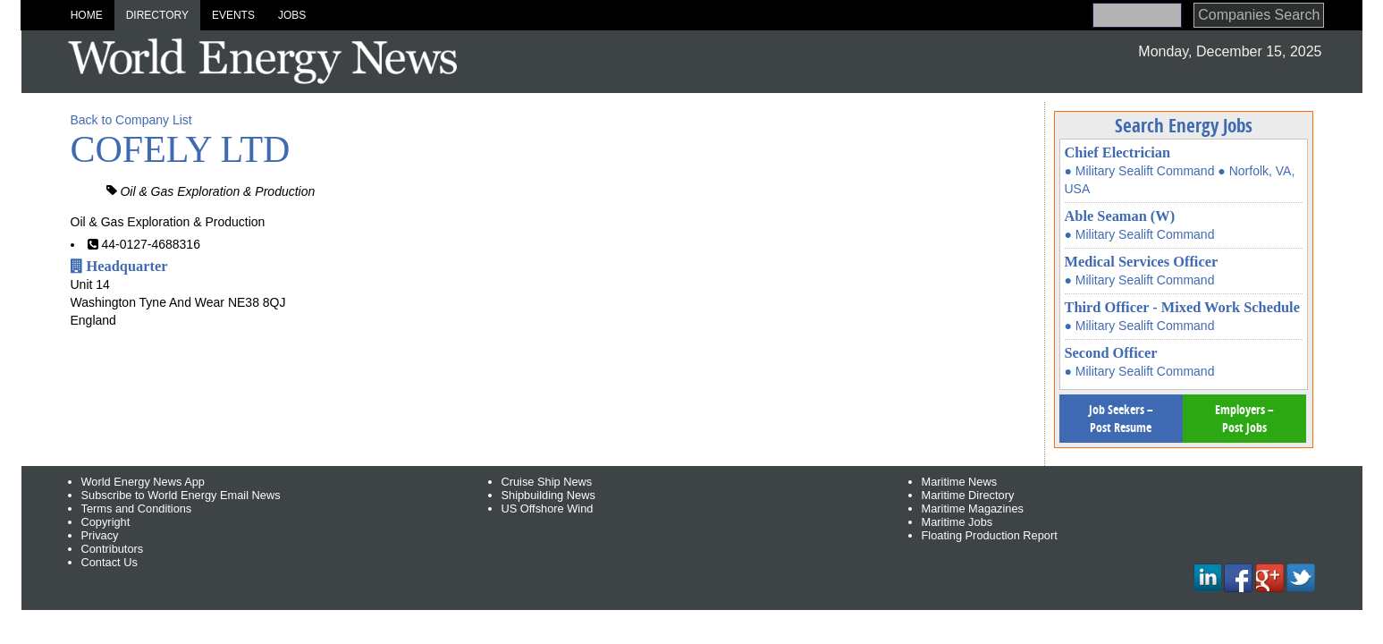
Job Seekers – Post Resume (1121, 418)
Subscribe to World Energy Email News (181, 495)
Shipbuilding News (548, 495)
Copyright (106, 522)
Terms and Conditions (136, 508)
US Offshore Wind (548, 508)
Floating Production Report (990, 535)
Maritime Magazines (973, 508)
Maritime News (960, 481)
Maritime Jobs (957, 522)
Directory (157, 15)
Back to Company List (131, 120)
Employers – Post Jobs (1244, 418)
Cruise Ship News (547, 481)
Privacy (100, 535)
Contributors (112, 548)
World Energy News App (143, 481)
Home (87, 15)
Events (233, 15)
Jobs (292, 15)
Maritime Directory (968, 495)
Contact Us (109, 562)
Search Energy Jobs (1183, 125)
